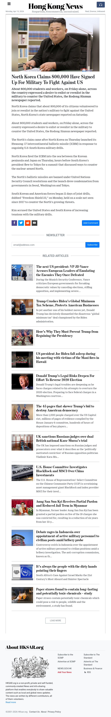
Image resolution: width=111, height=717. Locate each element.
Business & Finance (93, 668)
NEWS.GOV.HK (65, 668)
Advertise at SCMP (66, 661)
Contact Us (34, 712)
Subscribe (92, 244)
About (43, 712)
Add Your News (65, 672)
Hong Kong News (55, 6)
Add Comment (90, 223)
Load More (55, 620)
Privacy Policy (54, 712)
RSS (87, 672)
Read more (11, 702)
